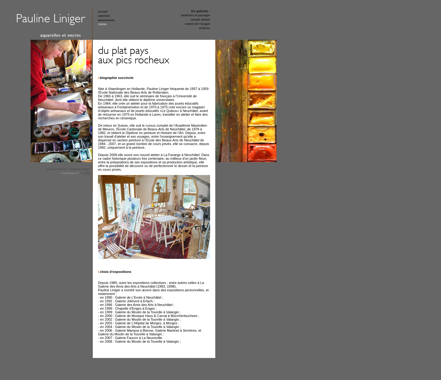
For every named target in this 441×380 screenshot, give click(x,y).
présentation (106, 20)
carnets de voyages (197, 23)
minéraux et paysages (195, 15)
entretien (104, 15)
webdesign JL (70, 173)
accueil (102, 11)
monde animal (200, 19)
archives (204, 28)
